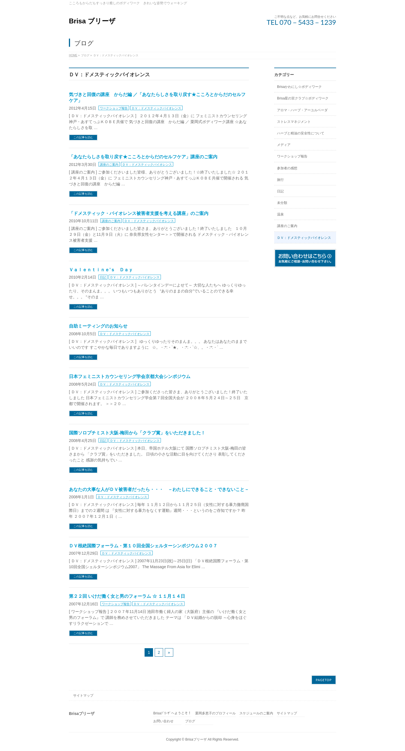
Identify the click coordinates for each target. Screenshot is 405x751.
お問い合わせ (163, 721)
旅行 (280, 180)
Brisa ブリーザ (92, 21)
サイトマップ (83, 695)
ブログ (190, 721)
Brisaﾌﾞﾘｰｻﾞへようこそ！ (172, 713)
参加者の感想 (287, 168)
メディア (284, 145)
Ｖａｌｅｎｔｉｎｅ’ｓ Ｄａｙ (101, 269)
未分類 (282, 203)
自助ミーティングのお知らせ (98, 326)
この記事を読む (83, 137)
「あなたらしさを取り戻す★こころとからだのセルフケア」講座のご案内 (143, 156)
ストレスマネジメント (294, 122)
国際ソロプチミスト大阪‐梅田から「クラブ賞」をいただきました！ (137, 432)
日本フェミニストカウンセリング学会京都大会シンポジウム (129, 376)
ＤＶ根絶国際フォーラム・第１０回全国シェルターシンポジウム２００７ (143, 545)
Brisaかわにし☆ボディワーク (299, 87)
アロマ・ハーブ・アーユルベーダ (302, 110)
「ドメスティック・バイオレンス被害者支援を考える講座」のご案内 (138, 213)
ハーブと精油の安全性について (300, 133)
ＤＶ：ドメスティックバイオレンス (156, 108)
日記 (103, 277)
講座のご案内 (109, 164)
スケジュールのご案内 (256, 713)
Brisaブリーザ (196, 739)
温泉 (280, 214)
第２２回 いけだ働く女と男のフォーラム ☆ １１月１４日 (127, 596)
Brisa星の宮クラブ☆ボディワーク (302, 98)
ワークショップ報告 (114, 108)
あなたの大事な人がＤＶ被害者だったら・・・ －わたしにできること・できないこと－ (159, 489)
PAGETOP (324, 680)
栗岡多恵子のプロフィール (215, 713)
